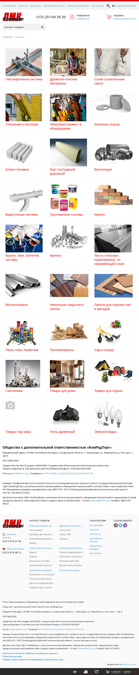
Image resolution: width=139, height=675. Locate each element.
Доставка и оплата (54, 5)
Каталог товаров (24, 27)
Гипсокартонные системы (24, 79)
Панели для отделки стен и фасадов (112, 307)
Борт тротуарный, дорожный (63, 171)
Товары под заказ (18, 432)
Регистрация (129, 5)
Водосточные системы (22, 214)
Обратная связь (13, 548)
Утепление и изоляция (22, 124)
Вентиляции (103, 169)
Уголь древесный (62, 432)
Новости (23, 5)
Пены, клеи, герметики (22, 350)
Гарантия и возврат (78, 5)
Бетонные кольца (107, 124)
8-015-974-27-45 (68, 473)
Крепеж (55, 255)
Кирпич (99, 214)
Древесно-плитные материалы (63, 81)
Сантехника (14, 391)
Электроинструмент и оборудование (65, 126)
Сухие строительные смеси (109, 81)
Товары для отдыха (108, 391)
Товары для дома (62, 391)
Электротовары (105, 432)
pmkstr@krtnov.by (19, 473)
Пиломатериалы (62, 350)
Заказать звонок (10, 536)
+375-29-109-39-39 (51, 17)
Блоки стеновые (17, 169)
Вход (117, 5)
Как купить (98, 5)
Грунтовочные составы (66, 214)
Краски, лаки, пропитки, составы (23, 257)
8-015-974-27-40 (85, 473)
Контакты (35, 5)
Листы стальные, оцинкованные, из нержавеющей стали (109, 260)
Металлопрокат (17, 305)
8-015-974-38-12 (51, 473)
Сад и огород (104, 350)
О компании (9, 5)
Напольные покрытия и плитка (67, 307)
